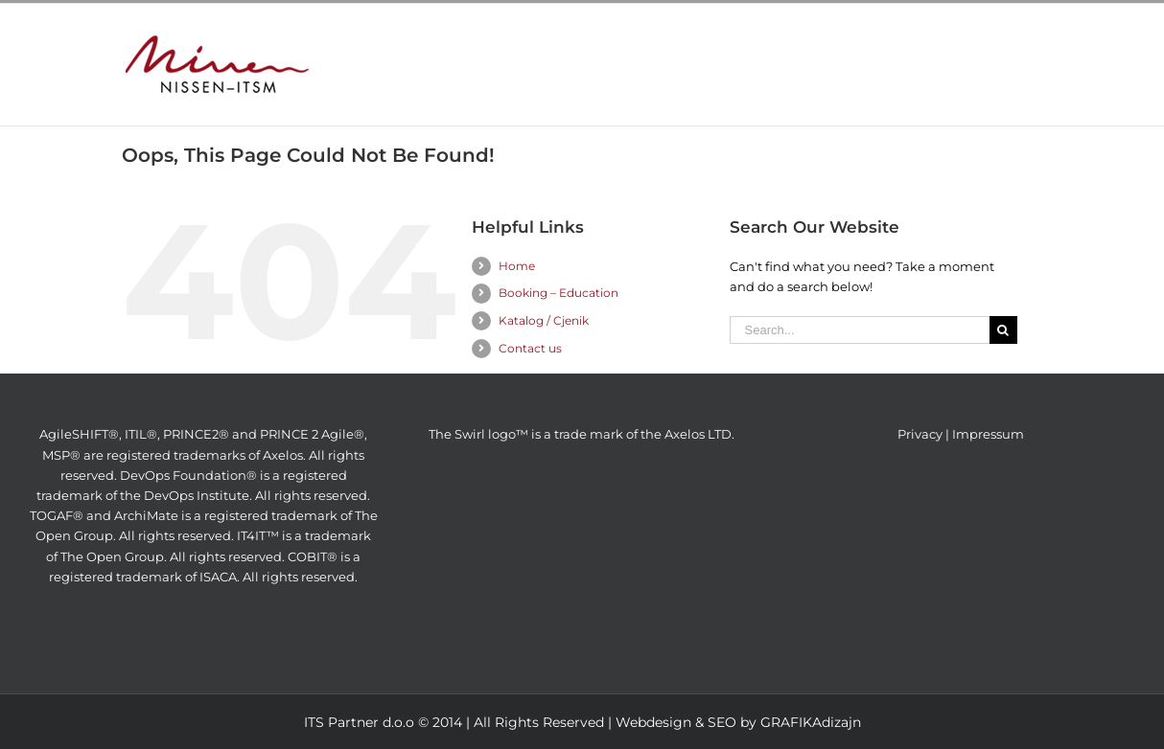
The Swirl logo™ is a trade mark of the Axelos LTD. (581, 434)
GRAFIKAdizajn (810, 722)
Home (517, 266)
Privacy (920, 434)
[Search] (1003, 330)
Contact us (530, 348)
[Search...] (859, 330)
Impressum (988, 434)
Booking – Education (558, 292)
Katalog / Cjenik (544, 320)
